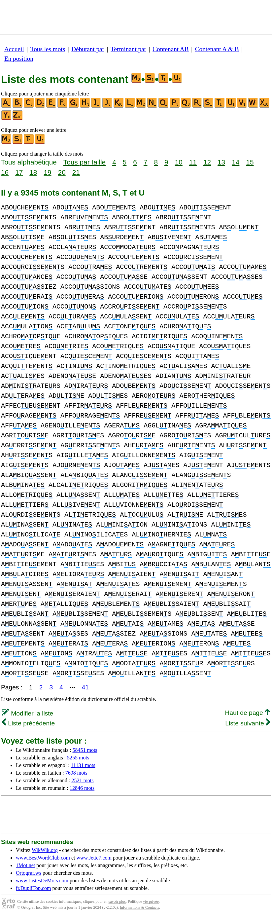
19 (47, 172)
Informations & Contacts (139, 907)
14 (235, 162)
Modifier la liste (27, 713)
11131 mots (83, 765)
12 (207, 162)
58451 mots (84, 750)
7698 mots (76, 773)
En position (18, 58)
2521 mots (82, 780)
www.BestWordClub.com (43, 858)
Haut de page (247, 712)
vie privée (151, 901)
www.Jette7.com (94, 858)
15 (250, 162)
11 (193, 162)
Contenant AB (170, 49)
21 (76, 172)
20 (62, 172)
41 (85, 687)
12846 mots (82, 788)
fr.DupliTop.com (33, 888)
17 (19, 172)
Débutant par (87, 49)
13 (221, 162)
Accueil (14, 49)
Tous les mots (47, 49)
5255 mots (78, 757)
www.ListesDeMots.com (42, 880)
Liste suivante (247, 723)
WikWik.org (45, 850)
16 (5, 172)
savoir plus (117, 901)
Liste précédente (28, 723)
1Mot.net (25, 865)
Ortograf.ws (28, 873)
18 (33, 172)
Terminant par (128, 49)
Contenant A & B (217, 49)
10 (179, 162)
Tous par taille (84, 162)
